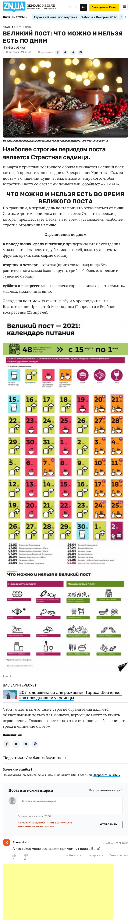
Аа (83, 7)
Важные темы (15, 17)
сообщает (91, 184)
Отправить (108, 824)
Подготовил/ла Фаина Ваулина (32, 757)
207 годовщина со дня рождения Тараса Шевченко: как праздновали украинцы (70, 695)
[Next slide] (125, 17)
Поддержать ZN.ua (104, 7)
